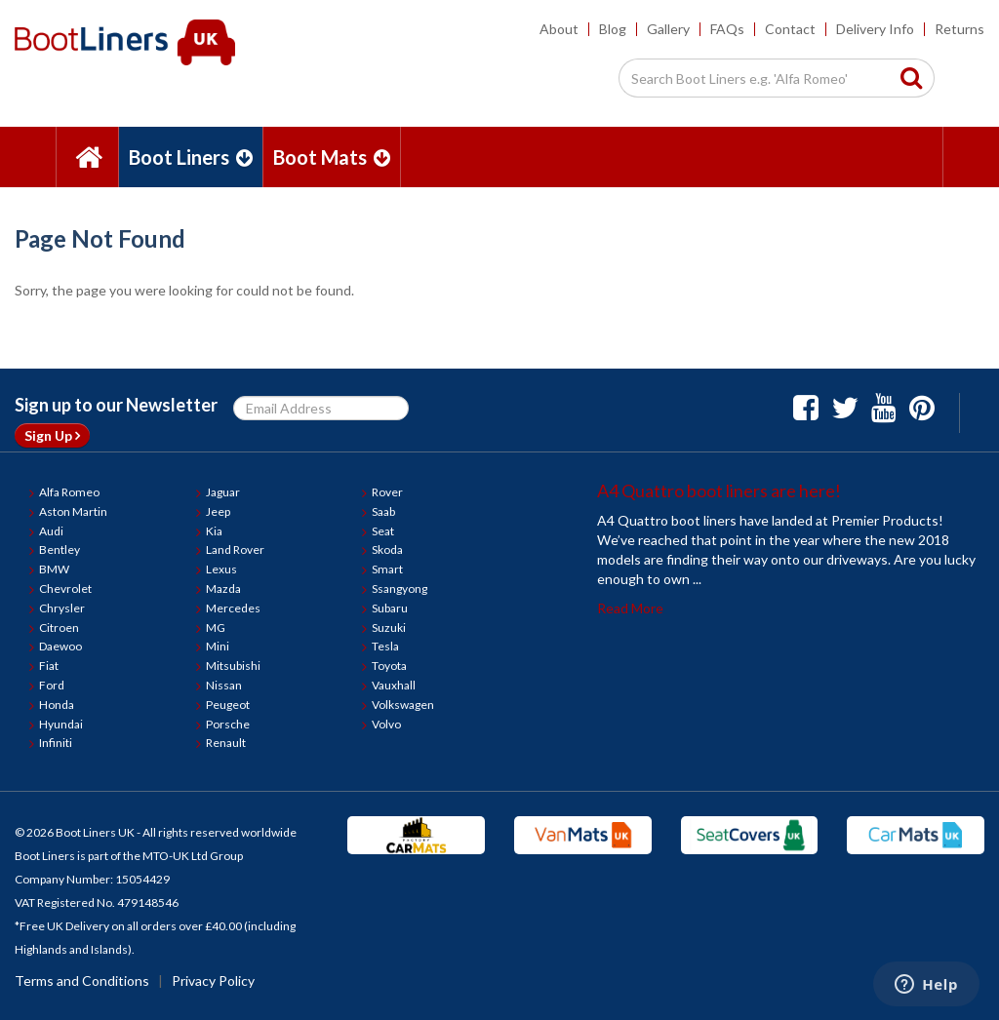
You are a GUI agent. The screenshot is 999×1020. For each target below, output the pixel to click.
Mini (217, 646)
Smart (387, 569)
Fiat (49, 665)
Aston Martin (73, 511)
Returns (959, 28)
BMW (54, 569)
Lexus (221, 569)
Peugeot (228, 704)
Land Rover (235, 549)
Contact (790, 28)
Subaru (390, 608)
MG (215, 627)
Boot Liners (191, 157)
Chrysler (62, 608)
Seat (383, 531)
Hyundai (61, 724)
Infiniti (55, 742)
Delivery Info (875, 28)
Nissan (224, 685)
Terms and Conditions (82, 980)
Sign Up (52, 435)
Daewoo (60, 646)
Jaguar (223, 492)
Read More (630, 608)
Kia (214, 531)
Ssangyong (399, 588)
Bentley (59, 549)
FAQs (727, 28)
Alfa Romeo (69, 492)
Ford (51, 685)
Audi (51, 531)
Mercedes (233, 608)
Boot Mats (331, 157)
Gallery (668, 28)
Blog (612, 28)
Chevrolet (65, 588)
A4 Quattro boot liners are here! (719, 490)
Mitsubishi (233, 665)
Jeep (218, 511)
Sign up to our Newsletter (116, 404)
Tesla (385, 646)
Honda (56, 704)
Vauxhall (394, 685)
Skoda (387, 549)
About (559, 28)
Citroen (59, 627)
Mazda (223, 588)
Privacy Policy (213, 980)
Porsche (228, 724)
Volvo (386, 724)
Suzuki (389, 627)
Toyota (389, 665)
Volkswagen (403, 704)
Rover (387, 492)
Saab (383, 511)
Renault (226, 742)
